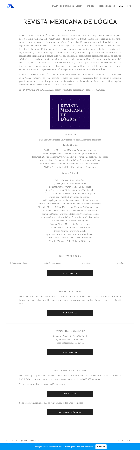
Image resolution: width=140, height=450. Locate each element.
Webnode (130, 441)
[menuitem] (62, 6)
